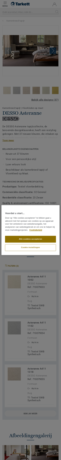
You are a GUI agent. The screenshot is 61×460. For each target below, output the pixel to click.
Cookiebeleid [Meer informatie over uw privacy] (35, 230)
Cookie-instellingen (30, 247)
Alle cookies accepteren (30, 239)
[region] (30, 230)
